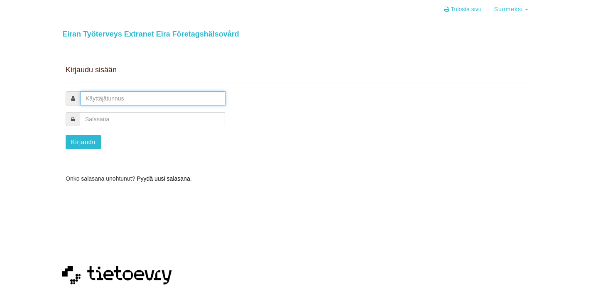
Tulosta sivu (463, 9)
